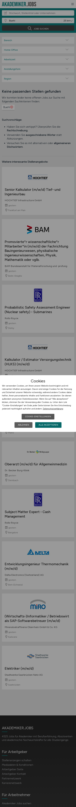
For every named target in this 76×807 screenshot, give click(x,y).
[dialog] (38, 403)
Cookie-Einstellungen (38, 416)
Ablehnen (23, 425)
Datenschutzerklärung (53, 409)
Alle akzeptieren (48, 425)
